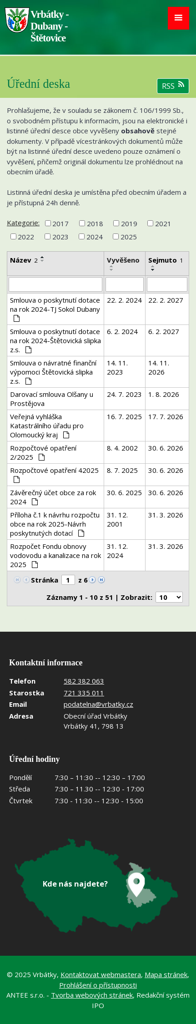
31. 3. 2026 (165, 514)
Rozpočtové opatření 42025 (54, 474)
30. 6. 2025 (124, 492)
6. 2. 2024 (122, 331)
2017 (60, 223)
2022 (26, 236)
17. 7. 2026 (165, 416)
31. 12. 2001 (117, 519)
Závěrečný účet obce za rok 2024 (53, 497)
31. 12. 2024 (117, 551)
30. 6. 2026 (165, 447)
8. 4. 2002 (122, 447)
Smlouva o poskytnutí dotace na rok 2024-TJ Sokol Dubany (55, 308)
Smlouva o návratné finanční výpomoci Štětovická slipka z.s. (53, 371)
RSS (173, 86)
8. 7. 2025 (122, 470)
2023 (60, 236)
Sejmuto (165, 259)
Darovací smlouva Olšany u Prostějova (51, 399)
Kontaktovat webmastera (100, 974)
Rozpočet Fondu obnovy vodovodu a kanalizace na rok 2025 (55, 555)
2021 (163, 223)
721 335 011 (84, 692)
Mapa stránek (166, 974)
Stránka (44, 579)
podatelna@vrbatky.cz (98, 704)
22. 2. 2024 (124, 299)
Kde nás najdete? (75, 883)
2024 (94, 236)
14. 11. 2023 (117, 367)
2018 (95, 223)
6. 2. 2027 (163, 331)
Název (24, 259)
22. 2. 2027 (165, 299)
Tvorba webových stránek (92, 994)
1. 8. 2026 (163, 394)
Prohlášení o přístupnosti (98, 984)
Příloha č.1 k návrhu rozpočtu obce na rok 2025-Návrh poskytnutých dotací (55, 523)
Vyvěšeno (123, 259)
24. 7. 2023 (124, 394)
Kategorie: (23, 222)
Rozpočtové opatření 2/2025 (43, 452)
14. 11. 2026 (158, 367)
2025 (129, 236)
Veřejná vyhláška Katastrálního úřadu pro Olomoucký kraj (47, 425)
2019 (129, 223)
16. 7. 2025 (124, 416)
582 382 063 (84, 680)
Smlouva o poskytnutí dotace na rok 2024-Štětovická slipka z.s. (55, 340)
